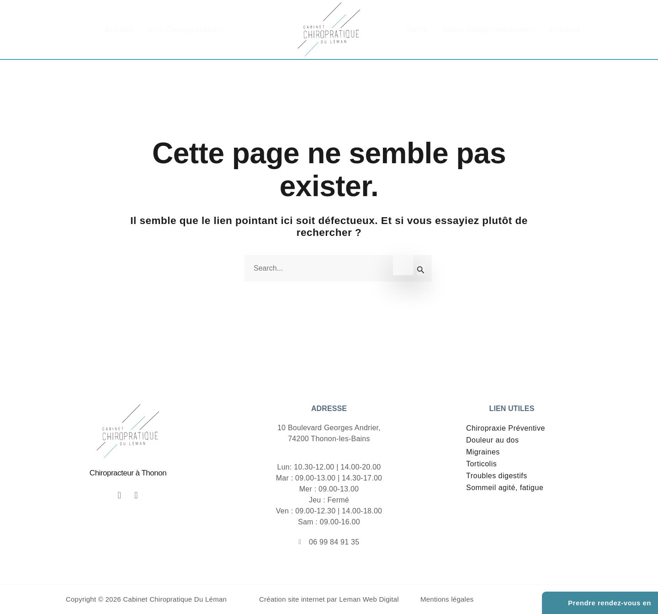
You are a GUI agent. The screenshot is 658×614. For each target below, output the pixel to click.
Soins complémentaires (488, 29)
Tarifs (416, 29)
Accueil (119, 29)
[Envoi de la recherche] (421, 269)
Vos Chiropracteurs (186, 29)
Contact (564, 29)
